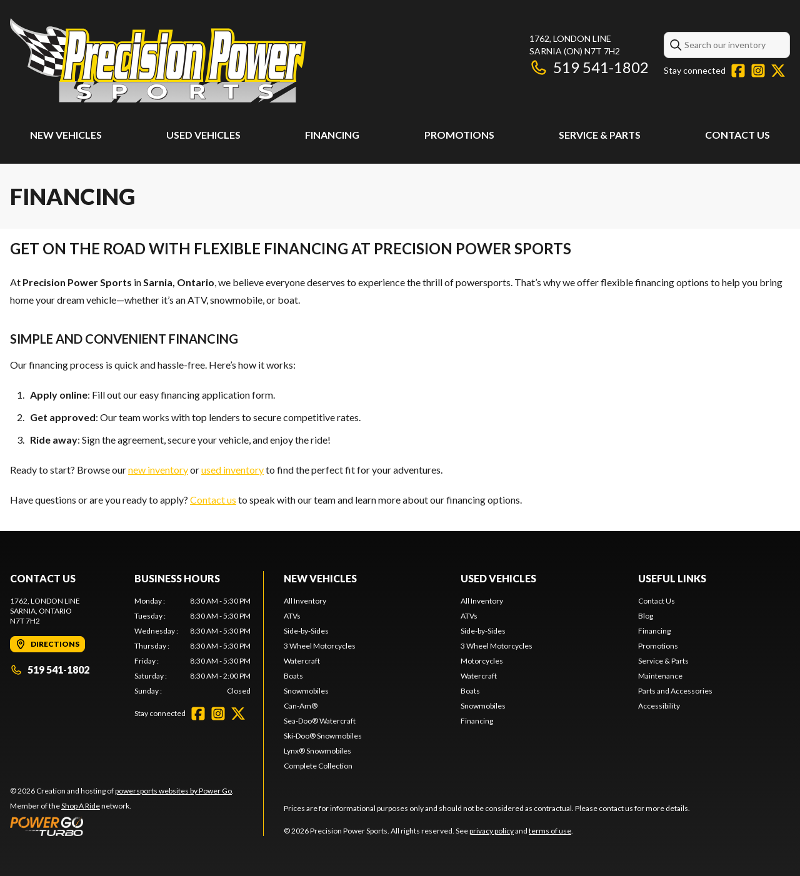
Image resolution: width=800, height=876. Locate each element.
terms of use (550, 830)
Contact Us (737, 135)
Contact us (213, 499)
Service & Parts (600, 135)
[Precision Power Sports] (158, 60)
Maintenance (660, 675)
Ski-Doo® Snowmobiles (323, 735)
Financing (332, 135)
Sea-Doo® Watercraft (320, 720)
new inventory (158, 469)
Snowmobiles (306, 690)
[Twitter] (778, 70)
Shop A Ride (80, 805)
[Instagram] (758, 70)
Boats (293, 675)
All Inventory (305, 600)
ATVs (292, 615)
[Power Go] (122, 826)
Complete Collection (318, 765)
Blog (645, 615)
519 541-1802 (589, 67)
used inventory (232, 469)
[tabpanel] (192, 646)
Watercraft (302, 660)
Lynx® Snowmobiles (317, 750)
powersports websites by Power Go (173, 790)
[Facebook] (738, 70)
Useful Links (672, 578)
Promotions (459, 135)
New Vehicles (66, 135)
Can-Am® (301, 705)
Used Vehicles (203, 135)
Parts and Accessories (675, 690)
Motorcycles (482, 660)
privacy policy (491, 830)
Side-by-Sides (306, 630)
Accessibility (659, 705)
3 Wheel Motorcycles (320, 645)
